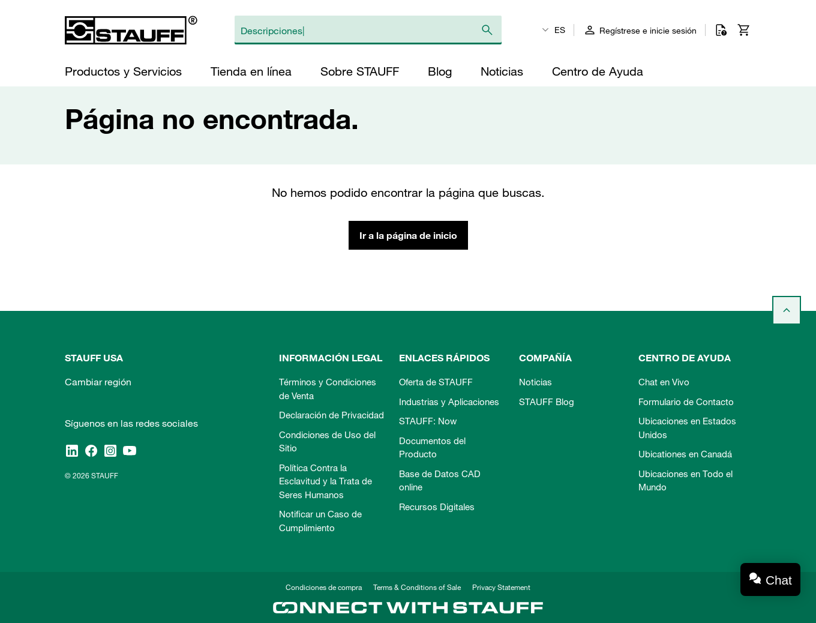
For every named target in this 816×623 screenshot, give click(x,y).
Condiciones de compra (324, 587)
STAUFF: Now (428, 420)
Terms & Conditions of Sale (417, 587)
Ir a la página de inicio (408, 235)
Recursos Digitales (437, 506)
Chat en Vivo (663, 381)
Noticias (535, 381)
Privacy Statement (501, 587)
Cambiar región (98, 382)
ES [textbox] (559, 30)
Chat (779, 580)
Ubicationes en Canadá (685, 453)
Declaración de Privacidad (331, 414)
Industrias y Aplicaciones (449, 401)
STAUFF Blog (546, 401)
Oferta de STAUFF (436, 381)
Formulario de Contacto (686, 401)
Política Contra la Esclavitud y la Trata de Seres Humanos (325, 481)
